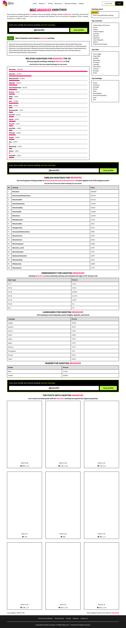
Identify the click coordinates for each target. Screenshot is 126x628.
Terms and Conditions (45, 618)
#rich (95, 91)
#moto (11, 151)
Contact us (84, 618)
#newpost (96, 85)
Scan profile (79, 30)
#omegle (96, 87)
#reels (95, 83)
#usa (94, 97)
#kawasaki (12, 146)
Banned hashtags (70, 3)
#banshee (12, 69)
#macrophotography (100, 95)
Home (35, 3)
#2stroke (12, 133)
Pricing (50, 3)
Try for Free (108, 3)
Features (76, 618)
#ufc (94, 99)
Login (119, 3)
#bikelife (12, 83)
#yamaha (12, 74)
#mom (95, 89)
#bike (11, 96)
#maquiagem (97, 93)
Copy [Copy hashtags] (10, 38)
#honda (11, 92)
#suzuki (11, 124)
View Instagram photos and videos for (103, 613)
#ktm (10, 106)
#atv (10, 101)
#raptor (11, 137)
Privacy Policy (59, 618)
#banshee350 (13, 78)
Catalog (81, 3)
